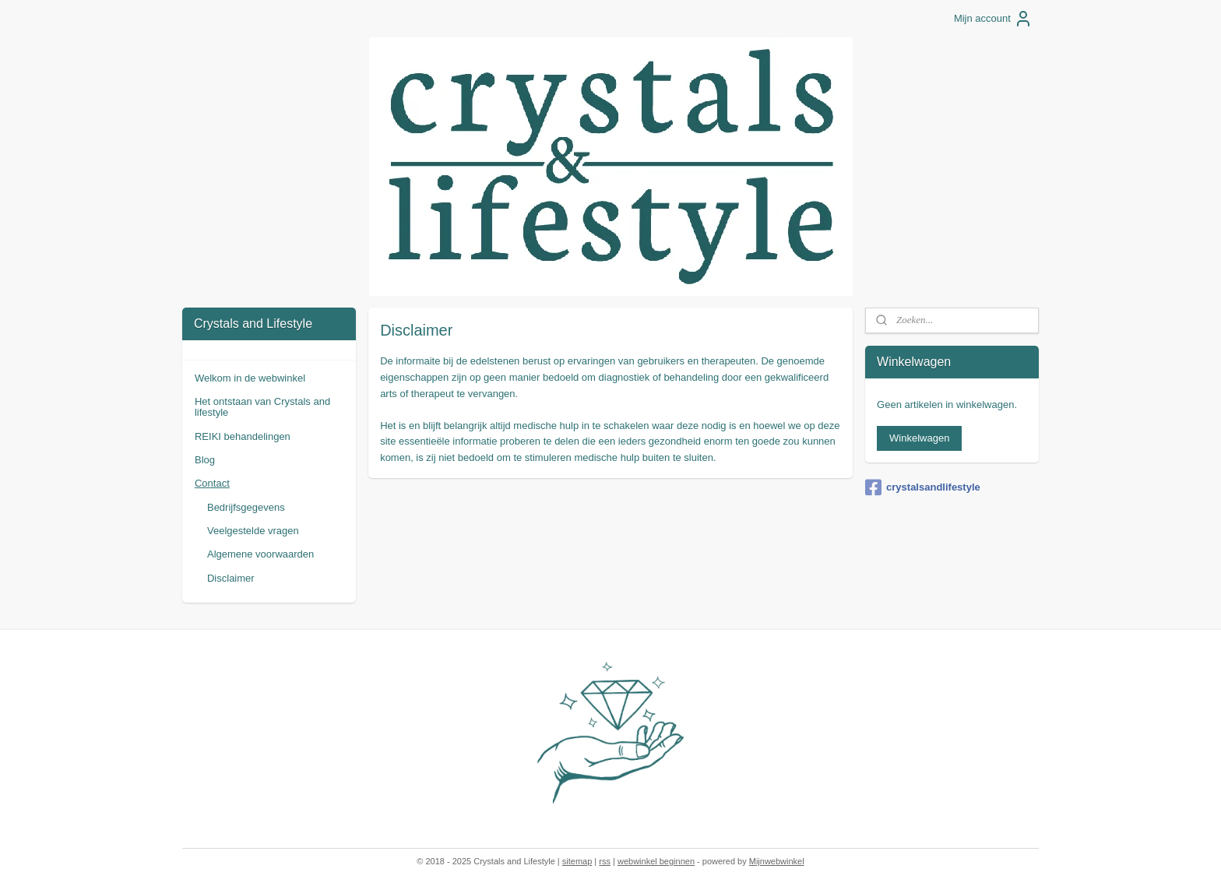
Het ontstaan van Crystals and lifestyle (262, 407)
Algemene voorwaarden (260, 554)
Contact (212, 483)
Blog (205, 460)
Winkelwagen (919, 438)
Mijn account (993, 18)
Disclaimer (231, 578)
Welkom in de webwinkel (250, 378)
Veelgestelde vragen (253, 530)
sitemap (577, 861)
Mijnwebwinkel (776, 861)
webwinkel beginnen (656, 861)
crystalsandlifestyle (922, 487)
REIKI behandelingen (242, 436)
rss (604, 861)
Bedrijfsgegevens (246, 507)
